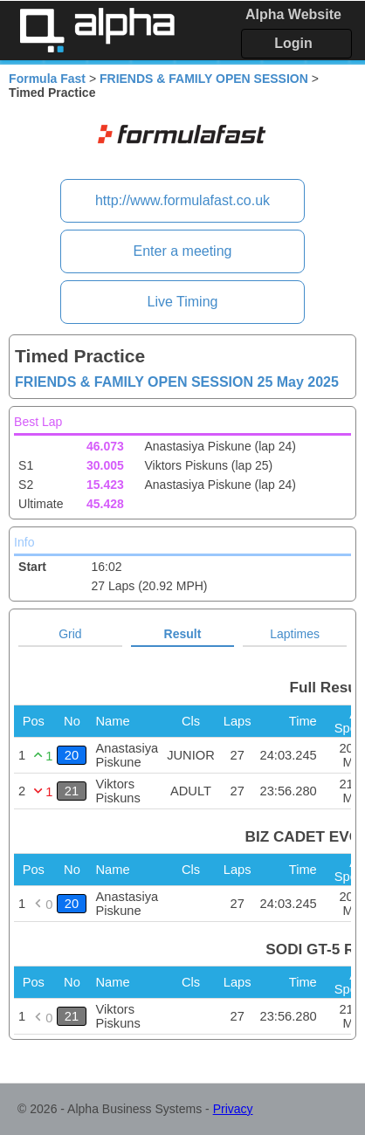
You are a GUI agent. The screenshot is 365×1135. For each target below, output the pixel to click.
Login (293, 43)
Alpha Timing (97, 30)
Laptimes (295, 634)
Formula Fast (47, 79)
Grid (70, 634)
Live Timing (183, 301)
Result (183, 634)
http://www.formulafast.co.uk (182, 200)
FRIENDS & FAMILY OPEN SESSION (204, 79)
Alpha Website (293, 14)
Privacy (233, 1109)
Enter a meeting (183, 251)
